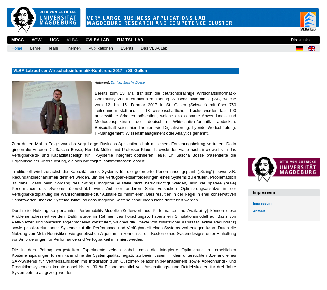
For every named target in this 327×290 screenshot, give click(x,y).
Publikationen (100, 48)
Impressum (262, 203)
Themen (73, 48)
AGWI (36, 39)
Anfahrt (259, 211)
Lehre (35, 48)
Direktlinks (300, 39)
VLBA (72, 39)
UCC (54, 39)
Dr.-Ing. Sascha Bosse (128, 82)
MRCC (17, 39)
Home (16, 48)
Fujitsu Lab (130, 39)
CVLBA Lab (97, 39)
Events (127, 48)
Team (53, 48)
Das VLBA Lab (154, 48)
